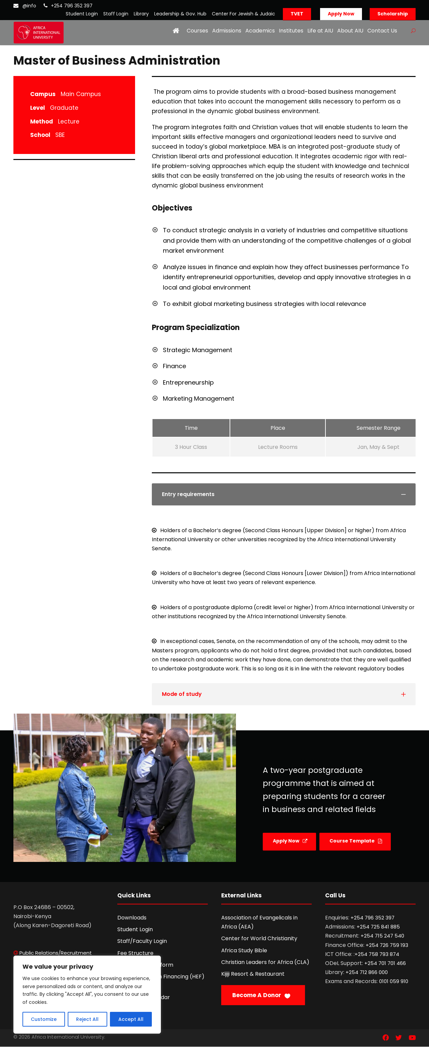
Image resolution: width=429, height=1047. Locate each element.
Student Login (82, 13)
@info (29, 5)
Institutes (291, 30)
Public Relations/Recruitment (55, 952)
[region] (87, 995)
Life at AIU (320, 30)
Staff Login (115, 13)
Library (141, 13)
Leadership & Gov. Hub (180, 13)
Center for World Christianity (259, 938)
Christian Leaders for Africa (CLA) (265, 962)
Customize (44, 1019)
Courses (197, 30)
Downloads (131, 917)
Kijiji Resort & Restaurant (253, 974)
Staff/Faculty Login (142, 941)
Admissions (226, 30)
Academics (260, 30)
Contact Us (382, 30)
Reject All (87, 1019)
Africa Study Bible (244, 950)
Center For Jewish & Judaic (243, 13)
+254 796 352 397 (72, 5)
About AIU (350, 30)
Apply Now (341, 13)
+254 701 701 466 (385, 963)
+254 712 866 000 (367, 972)
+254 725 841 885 (378, 926)
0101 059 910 (393, 981)
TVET (297, 13)
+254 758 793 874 (377, 954)
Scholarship (392, 13)
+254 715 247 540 (382, 935)
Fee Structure (135, 953)
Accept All (130, 1019)
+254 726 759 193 (387, 945)
